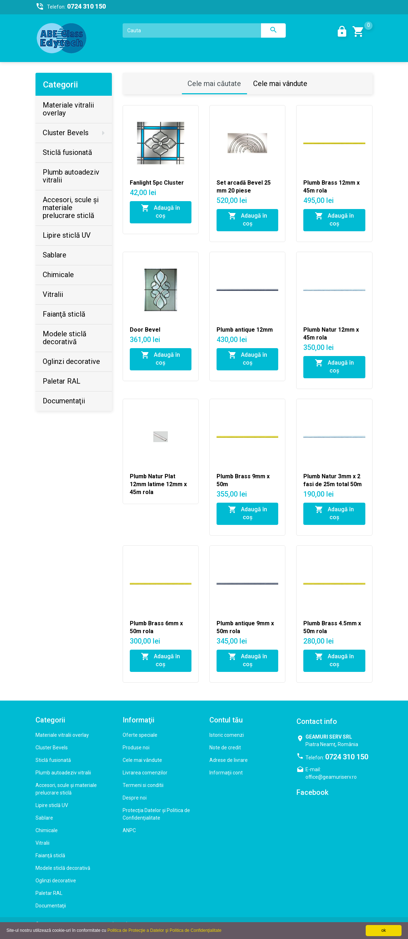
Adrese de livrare (228, 760)
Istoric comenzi (226, 735)
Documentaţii (50, 906)
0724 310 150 (346, 757)
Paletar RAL (48, 893)
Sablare (44, 818)
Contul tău (226, 720)
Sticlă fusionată (53, 760)
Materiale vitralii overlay (62, 735)
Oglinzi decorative (55, 880)
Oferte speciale (140, 735)
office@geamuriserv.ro (331, 777)
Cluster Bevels (51, 747)
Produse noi (136, 747)
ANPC (129, 830)
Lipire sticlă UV (51, 805)
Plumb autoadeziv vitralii (63, 773)
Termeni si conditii (143, 785)
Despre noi (135, 798)
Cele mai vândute (280, 83)
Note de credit (225, 747)
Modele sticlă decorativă (62, 868)
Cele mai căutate (214, 83)
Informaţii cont (226, 773)
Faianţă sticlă (50, 855)
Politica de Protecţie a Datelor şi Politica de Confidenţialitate (164, 930)
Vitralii (42, 843)
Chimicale (46, 830)
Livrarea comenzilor (145, 773)
